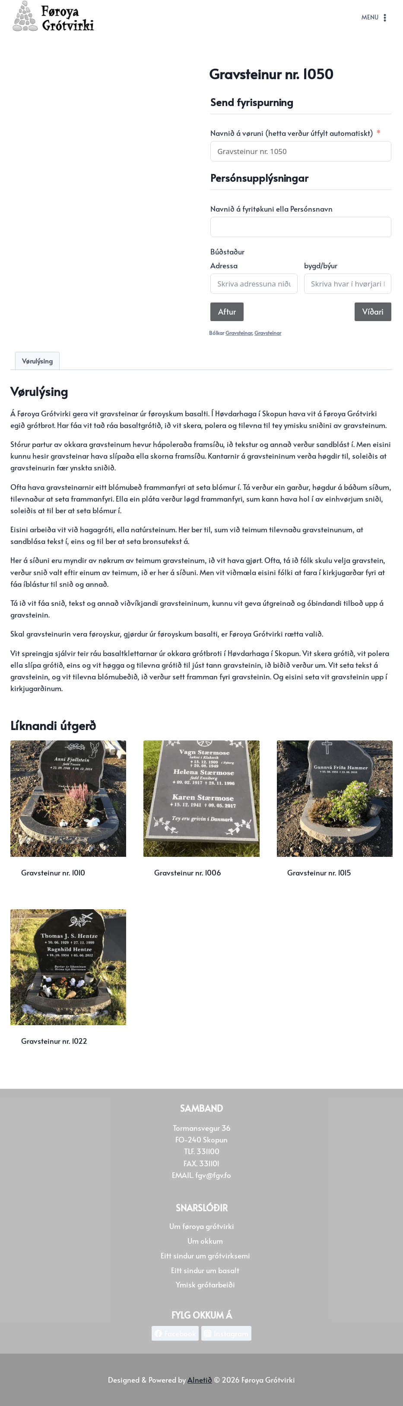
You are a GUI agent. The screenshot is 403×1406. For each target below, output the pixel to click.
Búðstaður (227, 251)
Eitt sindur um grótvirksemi (205, 1255)
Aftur (227, 311)
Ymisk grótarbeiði (205, 1284)
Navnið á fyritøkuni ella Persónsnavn (271, 208)
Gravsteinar (238, 332)
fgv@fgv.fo (213, 1175)
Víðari (373, 311)
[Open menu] (375, 17)
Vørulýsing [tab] (37, 360)
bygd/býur (320, 265)
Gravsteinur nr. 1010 (53, 872)
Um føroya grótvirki (201, 1226)
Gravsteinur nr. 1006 (187, 872)
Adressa (224, 265)
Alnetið (199, 1379)
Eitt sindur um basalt (205, 1270)
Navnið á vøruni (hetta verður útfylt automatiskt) (291, 133)
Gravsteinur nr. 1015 (319, 872)
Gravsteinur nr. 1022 (54, 1041)
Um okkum (205, 1240)
